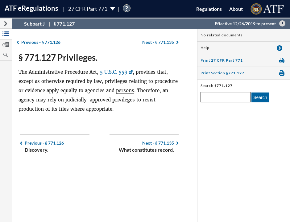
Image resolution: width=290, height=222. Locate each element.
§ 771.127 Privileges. (58, 57)
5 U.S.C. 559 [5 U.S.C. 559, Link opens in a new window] (113, 72)
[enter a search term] (226, 97)
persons (125, 90)
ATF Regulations (31, 8)
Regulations (209, 9)
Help (205, 47)
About (236, 9)
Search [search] (260, 97)
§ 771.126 (40, 42)
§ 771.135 (158, 42)
